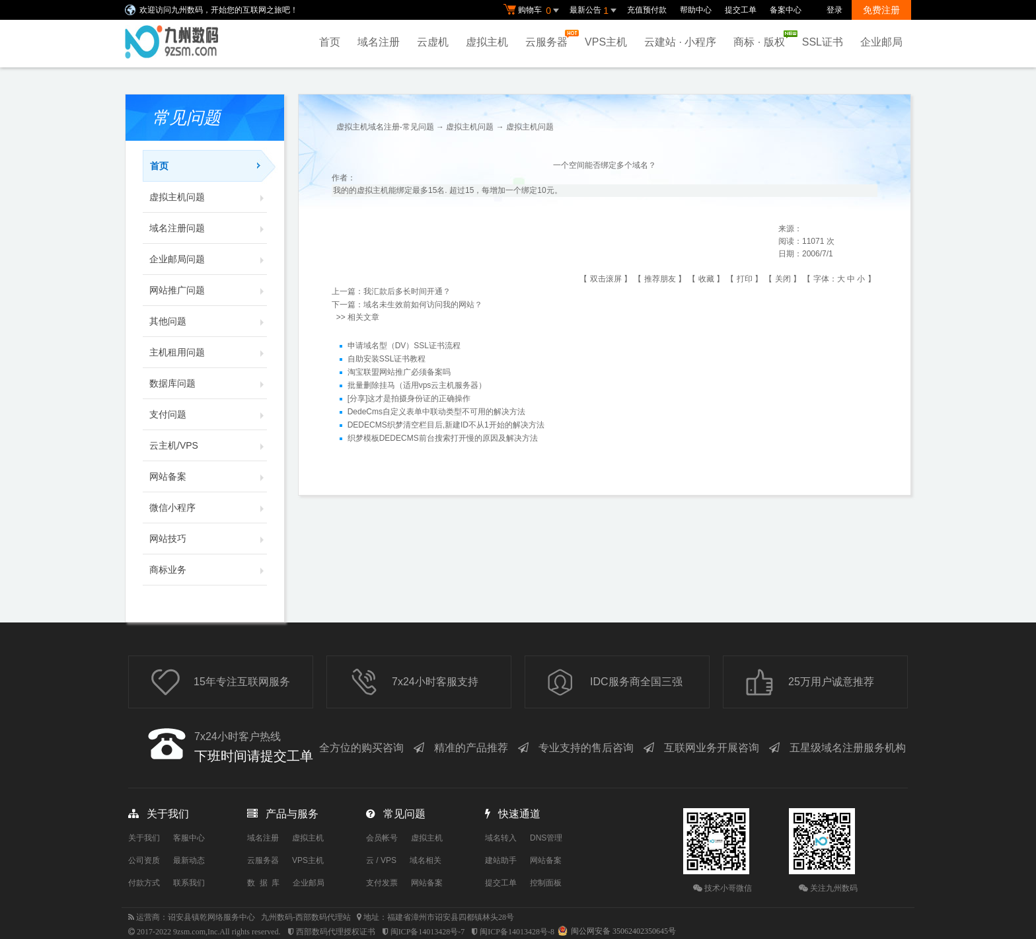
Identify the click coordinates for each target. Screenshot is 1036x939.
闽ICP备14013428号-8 (517, 932)
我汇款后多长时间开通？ (407, 291)
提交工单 (741, 10)
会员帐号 (382, 838)
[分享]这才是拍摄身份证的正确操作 (409, 398)
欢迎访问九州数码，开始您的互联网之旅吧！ (218, 10)
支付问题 (208, 414)
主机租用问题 (208, 352)
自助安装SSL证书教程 (387, 358)
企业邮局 (881, 42)
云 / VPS (381, 860)
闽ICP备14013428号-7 (427, 932)
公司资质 (144, 860)
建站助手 (501, 860)
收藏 (706, 278)
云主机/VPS (208, 445)
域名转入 (501, 838)
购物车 (533, 10)
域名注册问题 (208, 228)
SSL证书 (822, 42)
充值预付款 (647, 10)
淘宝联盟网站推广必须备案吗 (399, 372)
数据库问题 (208, 383)
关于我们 (144, 838)
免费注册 (881, 10)
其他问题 (208, 321)
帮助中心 (696, 10)
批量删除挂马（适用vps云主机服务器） (417, 385)
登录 (834, 10)
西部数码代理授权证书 (335, 932)
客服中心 (189, 838)
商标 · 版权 (762, 39)
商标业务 (208, 569)
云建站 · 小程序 (680, 42)
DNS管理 (546, 838)
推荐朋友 (660, 278)
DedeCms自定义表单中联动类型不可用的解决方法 (436, 411)
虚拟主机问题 (208, 197)
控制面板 (546, 882)
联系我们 (189, 882)
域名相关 (425, 860)
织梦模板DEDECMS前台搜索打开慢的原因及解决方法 (443, 438)
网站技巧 (208, 538)
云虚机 (433, 42)
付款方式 (144, 882)
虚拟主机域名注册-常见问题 (385, 126)
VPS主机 (606, 42)
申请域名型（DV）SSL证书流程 (404, 345)
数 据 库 (263, 882)
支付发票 (382, 882)
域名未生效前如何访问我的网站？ (422, 304)
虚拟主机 (487, 42)
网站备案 (208, 476)
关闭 (783, 278)
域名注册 (378, 42)
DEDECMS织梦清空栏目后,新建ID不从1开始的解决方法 (446, 425)
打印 (745, 278)
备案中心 (785, 10)
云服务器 (549, 39)
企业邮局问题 (208, 259)
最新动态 (189, 860)
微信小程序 (208, 507)
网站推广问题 (208, 290)
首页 (329, 42)
